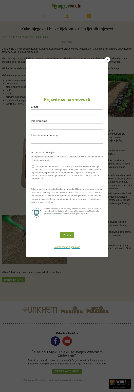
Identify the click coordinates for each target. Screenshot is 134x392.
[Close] (107, 59)
